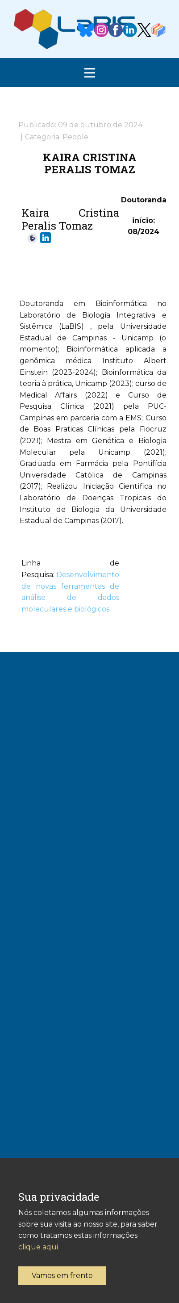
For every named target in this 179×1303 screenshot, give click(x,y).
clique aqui (38, 1247)
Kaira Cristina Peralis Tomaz (90, 163)
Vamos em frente (62, 1275)
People (75, 137)
